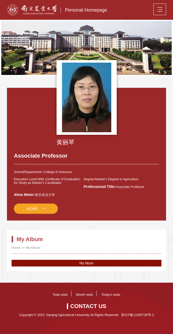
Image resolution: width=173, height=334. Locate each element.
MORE (32, 211)
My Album (33, 251)
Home (16, 251)
